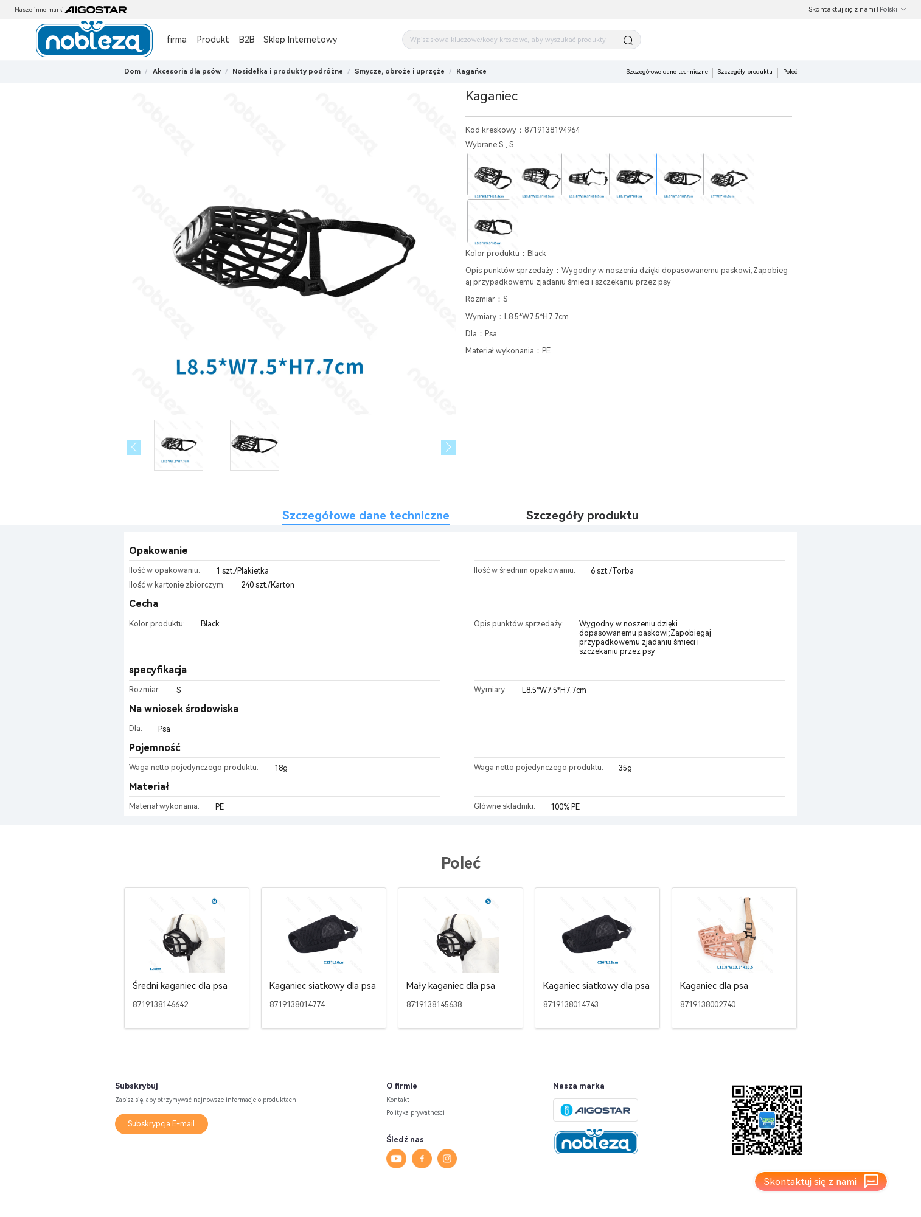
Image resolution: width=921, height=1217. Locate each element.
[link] (187, 71)
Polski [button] (893, 9)
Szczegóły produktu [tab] (582, 515)
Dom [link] (132, 71)
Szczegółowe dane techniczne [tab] (366, 515)
